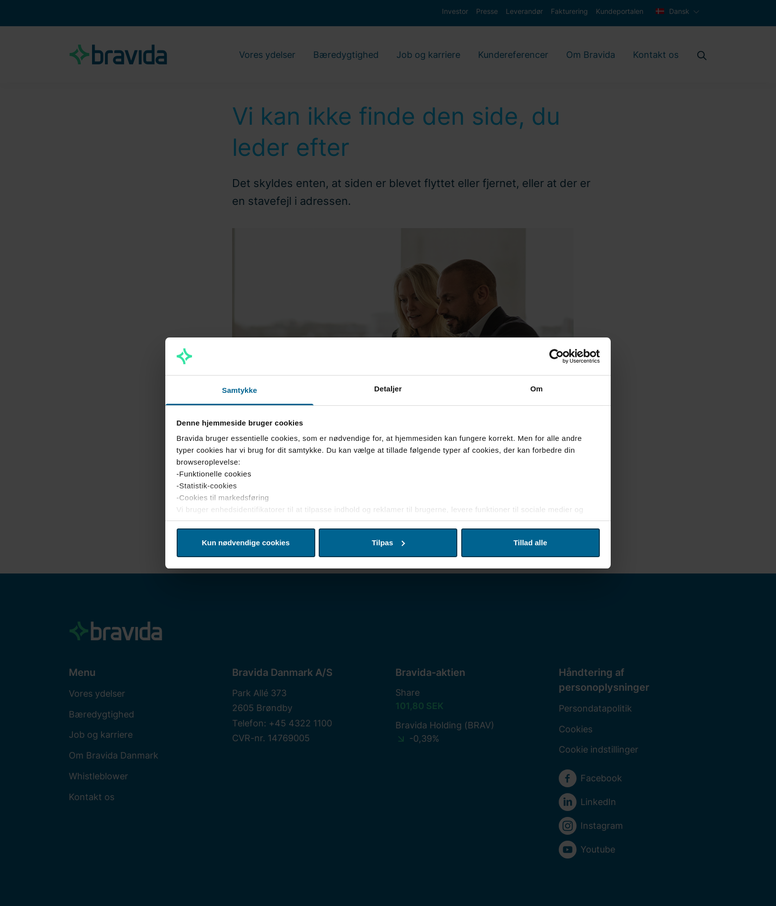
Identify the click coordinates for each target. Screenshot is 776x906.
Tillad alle (530, 542)
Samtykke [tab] (239, 390)
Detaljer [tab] (388, 388)
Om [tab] (536, 388)
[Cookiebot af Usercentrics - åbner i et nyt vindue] (556, 356)
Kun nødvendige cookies (246, 542)
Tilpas (388, 542)
